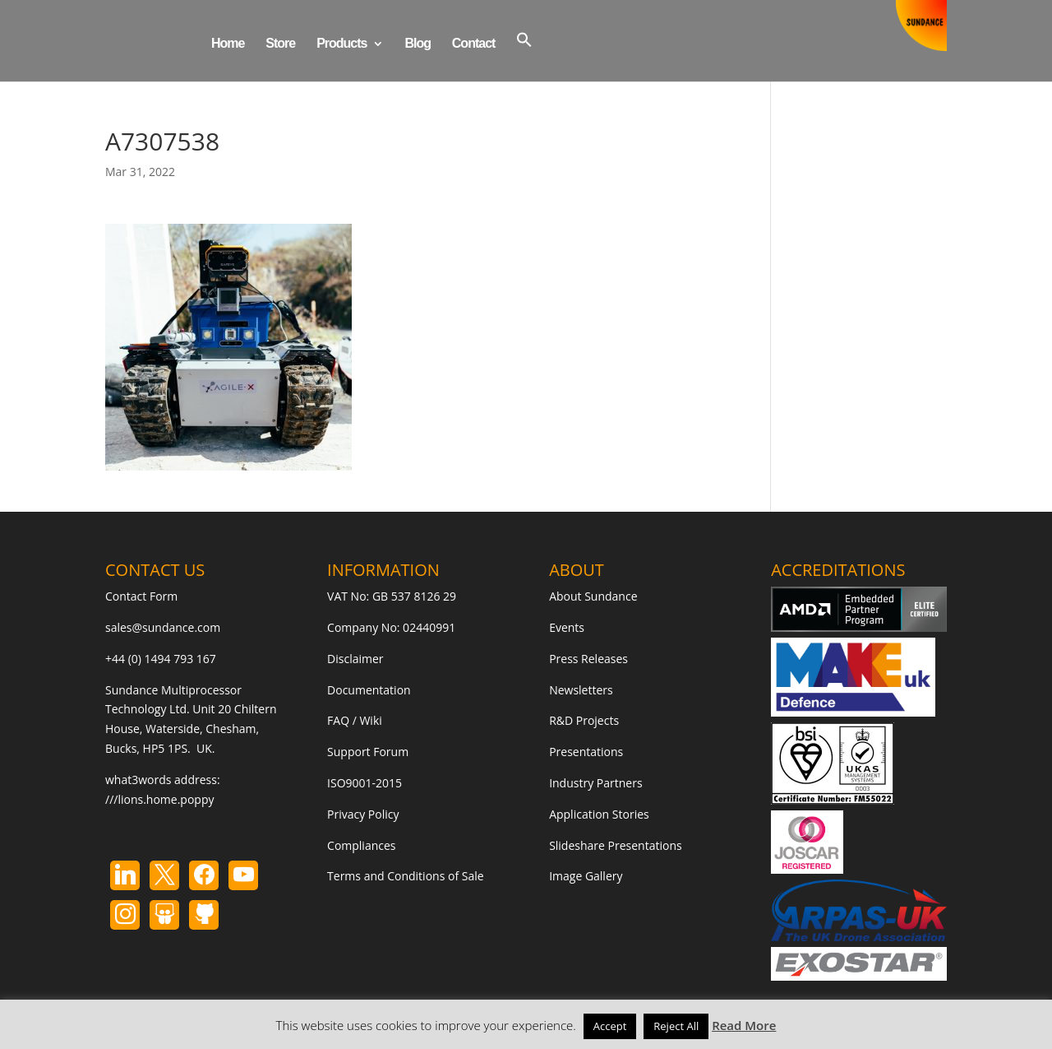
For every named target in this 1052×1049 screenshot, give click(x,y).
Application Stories (599, 814)
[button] (524, 56)
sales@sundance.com (162, 627)
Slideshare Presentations (615, 845)
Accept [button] (610, 1026)
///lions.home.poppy (159, 799)
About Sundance (593, 596)
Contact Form (141, 596)
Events (566, 627)
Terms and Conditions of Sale (405, 876)
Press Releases (588, 658)
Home (227, 44)
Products (341, 44)
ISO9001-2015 (364, 783)
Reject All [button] (676, 1026)
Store (280, 44)
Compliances (361, 845)
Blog (417, 44)
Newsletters (581, 690)
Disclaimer (355, 658)
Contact (474, 44)
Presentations (586, 751)
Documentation (369, 690)
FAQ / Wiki (354, 720)
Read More (744, 1025)
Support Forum (367, 751)
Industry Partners (595, 783)
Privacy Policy (363, 814)
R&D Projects (584, 720)
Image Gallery (585, 876)
